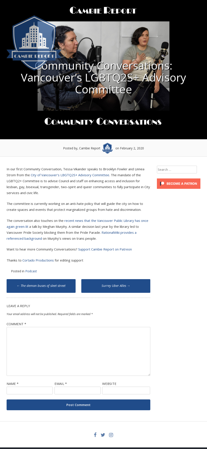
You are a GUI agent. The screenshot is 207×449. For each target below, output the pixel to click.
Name (12, 383)
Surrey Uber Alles (116, 285)
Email (60, 383)
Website (109, 383)
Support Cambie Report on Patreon (105, 249)
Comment (16, 324)
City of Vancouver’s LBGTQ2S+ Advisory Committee (70, 175)
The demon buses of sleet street (40, 285)
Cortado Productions (38, 260)
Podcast (31, 271)
